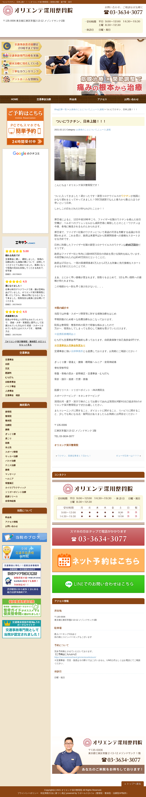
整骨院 (8, 416)
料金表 (8, 517)
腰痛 (7, 429)
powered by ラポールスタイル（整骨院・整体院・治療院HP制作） (97, 793)
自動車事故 (10, 382)
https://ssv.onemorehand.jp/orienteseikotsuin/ (75, 657)
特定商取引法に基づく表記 (53, 793)
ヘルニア (9, 478)
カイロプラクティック (15, 487)
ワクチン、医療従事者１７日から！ (74, 456)
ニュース (95, 109)
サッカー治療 (11, 456)
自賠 (7, 364)
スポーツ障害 (11, 452)
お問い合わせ (11, 526)
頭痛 (7, 443)
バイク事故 (10, 386)
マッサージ (10, 474)
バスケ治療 (10, 461)
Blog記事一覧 (60, 109)
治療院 (8, 425)
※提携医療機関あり (65, 334)
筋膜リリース (11, 496)
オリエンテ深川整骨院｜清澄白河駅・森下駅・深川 (51, 2)
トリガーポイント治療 (15, 492)
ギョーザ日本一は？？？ (127, 456)
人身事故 (9, 391)
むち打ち (9, 377)
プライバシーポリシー (28, 793)
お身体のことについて (79, 109)
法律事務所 (77, 351)
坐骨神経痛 (10, 501)
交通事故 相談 (12, 395)
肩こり (8, 438)
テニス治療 (10, 465)
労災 (7, 368)
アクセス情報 (11, 522)
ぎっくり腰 (10, 434)
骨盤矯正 (9, 483)
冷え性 (8, 447)
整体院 (8, 420)
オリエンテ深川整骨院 (71, 790)
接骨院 (8, 411)
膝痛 (7, 470)
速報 (102, 109)
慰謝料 (8, 373)
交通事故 (9, 359)
